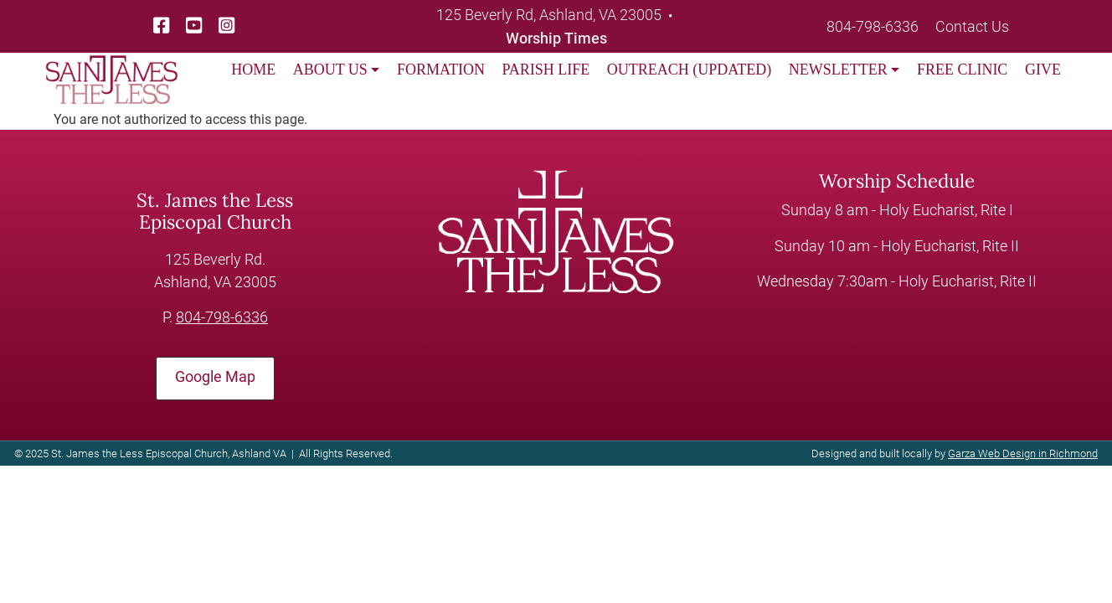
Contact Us (972, 26)
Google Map (215, 376)
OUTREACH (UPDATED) (689, 69)
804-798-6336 (872, 26)
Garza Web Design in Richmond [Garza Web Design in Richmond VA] (1023, 453)
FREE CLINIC (962, 69)
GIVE (1043, 69)
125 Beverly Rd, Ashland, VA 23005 (549, 14)
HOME (253, 69)
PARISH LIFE (545, 69)
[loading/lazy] (111, 68)
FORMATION (441, 69)
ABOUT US (330, 69)
